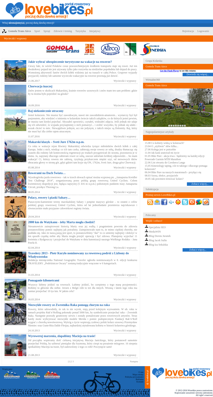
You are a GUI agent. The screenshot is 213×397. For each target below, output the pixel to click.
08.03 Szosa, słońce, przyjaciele (161, 175)
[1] (69, 361)
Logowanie (203, 31)
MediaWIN (155, 231)
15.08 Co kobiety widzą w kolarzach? (164, 143)
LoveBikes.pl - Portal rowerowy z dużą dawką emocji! (49, 10)
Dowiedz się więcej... (198, 74)
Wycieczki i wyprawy (15, 38)
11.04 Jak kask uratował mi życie (162, 152)
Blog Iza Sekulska (158, 244)
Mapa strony (138, 374)
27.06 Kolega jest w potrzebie (160, 149)
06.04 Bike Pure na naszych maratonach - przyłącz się (173, 172)
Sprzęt (46, 31)
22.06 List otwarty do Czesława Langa (165, 162)
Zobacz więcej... (200, 183)
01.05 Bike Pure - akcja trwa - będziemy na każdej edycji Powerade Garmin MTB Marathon (175, 157)
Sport (37, 31)
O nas (140, 372)
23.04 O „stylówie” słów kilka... (161, 146)
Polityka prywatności (134, 377)
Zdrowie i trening (63, 31)
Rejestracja (188, 31)
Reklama (139, 379)
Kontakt (139, 381)
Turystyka (80, 31)
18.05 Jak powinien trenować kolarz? (164, 178)
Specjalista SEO (157, 227)
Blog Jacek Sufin (158, 240)
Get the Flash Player (169, 71)
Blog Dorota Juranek (160, 236)
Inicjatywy (94, 31)
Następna (134, 361)
